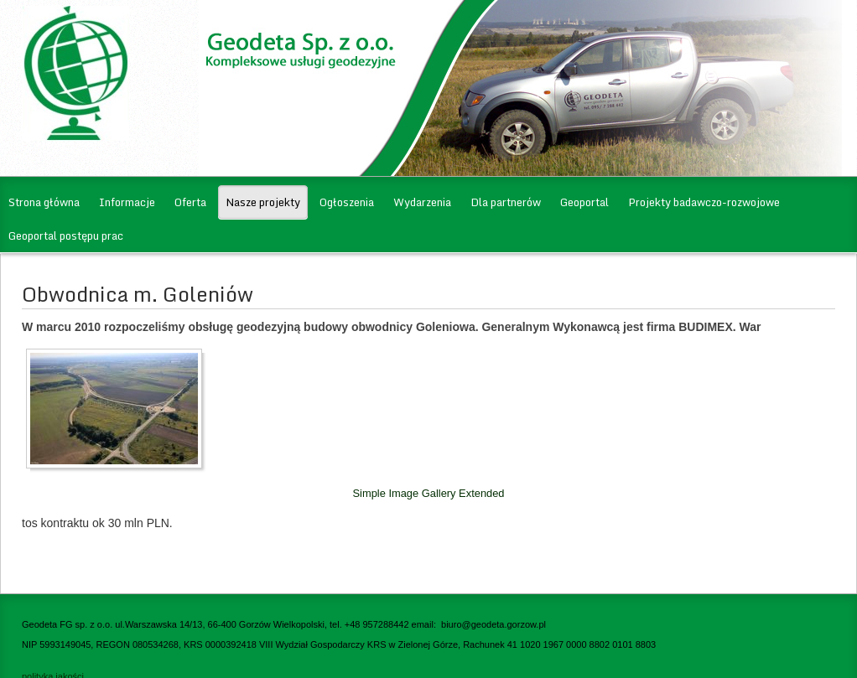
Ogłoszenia (346, 202)
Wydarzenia (422, 202)
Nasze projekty (263, 202)
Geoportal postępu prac (65, 235)
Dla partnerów (505, 202)
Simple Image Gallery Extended (428, 493)
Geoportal (584, 202)
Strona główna (44, 202)
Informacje (127, 202)
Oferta (190, 202)
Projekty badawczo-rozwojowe (704, 202)
